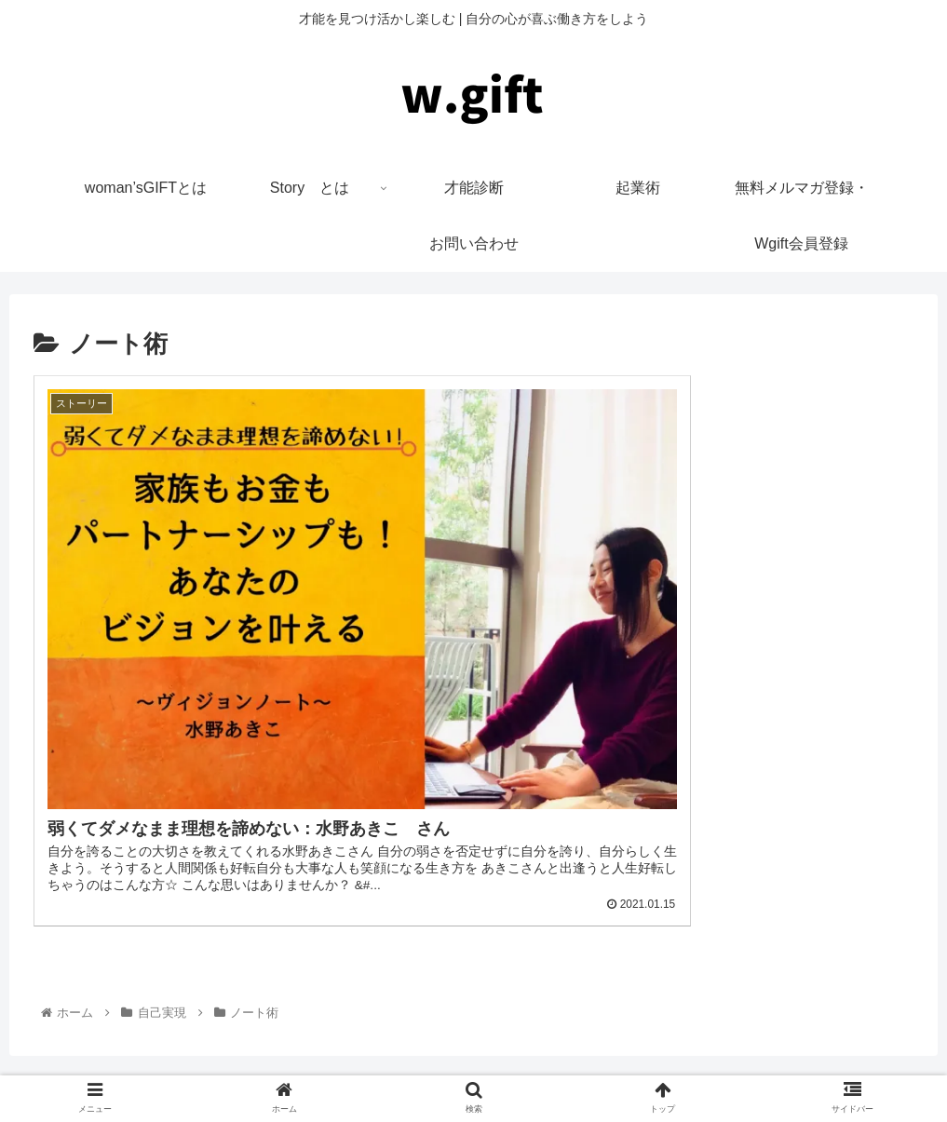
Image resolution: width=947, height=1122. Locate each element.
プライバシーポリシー (488, 1071)
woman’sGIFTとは (349, 1071)
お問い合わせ (612, 1071)
